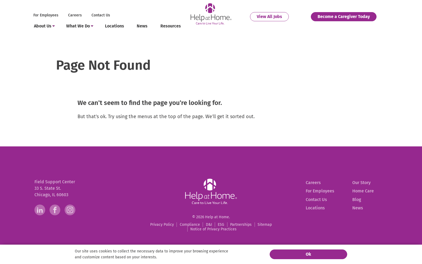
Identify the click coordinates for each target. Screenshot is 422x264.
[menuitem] (46, 15)
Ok (308, 254)
